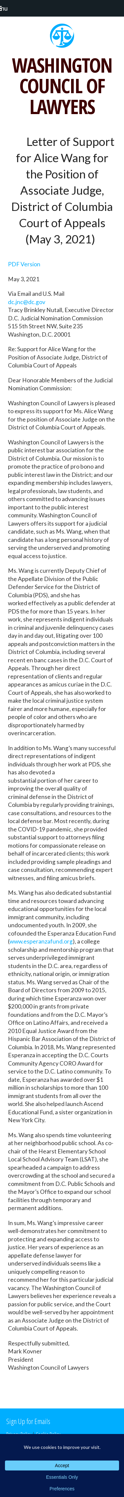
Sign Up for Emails (28, 1421)
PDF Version (24, 264)
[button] (7, 8)
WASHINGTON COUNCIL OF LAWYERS (62, 85)
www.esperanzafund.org (41, 941)
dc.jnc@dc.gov (26, 301)
